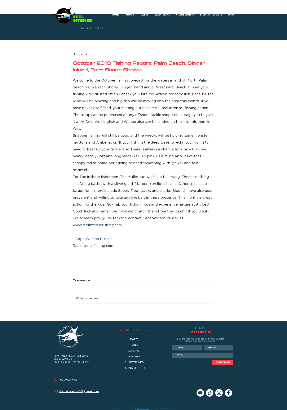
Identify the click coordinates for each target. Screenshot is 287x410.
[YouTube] (200, 393)
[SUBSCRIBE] (222, 362)
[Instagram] (219, 393)
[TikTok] (209, 393)
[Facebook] (228, 393)
